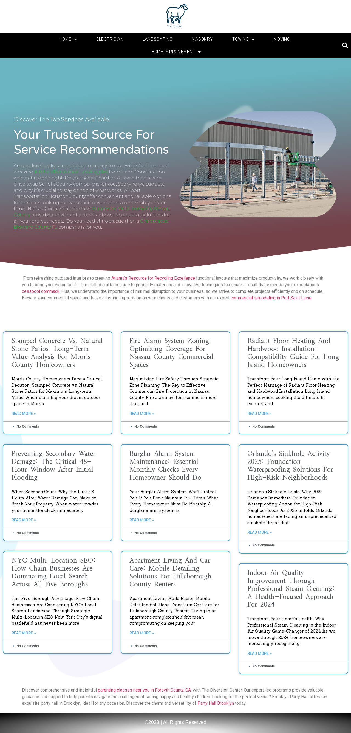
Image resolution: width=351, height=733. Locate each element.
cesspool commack (41, 291)
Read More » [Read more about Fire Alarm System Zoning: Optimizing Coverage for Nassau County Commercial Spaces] (141, 413)
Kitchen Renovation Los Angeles (71, 172)
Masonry (202, 39)
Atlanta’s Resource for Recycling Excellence (153, 278)
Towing (243, 39)
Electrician (109, 39)
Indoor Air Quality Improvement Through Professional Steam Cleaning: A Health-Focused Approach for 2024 (291, 589)
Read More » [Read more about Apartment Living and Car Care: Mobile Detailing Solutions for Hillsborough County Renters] (141, 633)
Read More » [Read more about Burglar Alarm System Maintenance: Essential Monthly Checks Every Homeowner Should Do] (141, 520)
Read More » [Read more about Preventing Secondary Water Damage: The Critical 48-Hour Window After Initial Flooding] (24, 520)
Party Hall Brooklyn (215, 703)
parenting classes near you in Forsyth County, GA (144, 690)
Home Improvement (176, 52)
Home (68, 39)
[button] (345, 45)
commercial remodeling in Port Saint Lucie (271, 297)
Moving (282, 39)
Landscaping (158, 39)
